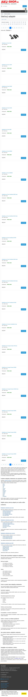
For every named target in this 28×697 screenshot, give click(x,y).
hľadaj (24, 6)
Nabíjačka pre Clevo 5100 (6, 43)
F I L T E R (4, 19)
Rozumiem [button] (24, 693)
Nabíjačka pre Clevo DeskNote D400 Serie (9, 194)
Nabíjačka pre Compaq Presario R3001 (9, 410)
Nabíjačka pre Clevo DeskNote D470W (9, 237)
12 (16, 27)
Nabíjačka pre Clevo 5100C (7, 64)
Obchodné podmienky (5, 683)
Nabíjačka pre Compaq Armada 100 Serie (9, 345)
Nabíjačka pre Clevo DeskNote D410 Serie (9, 216)
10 (12, 27)
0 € (23, 9)
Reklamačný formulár (4, 685)
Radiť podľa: (3, 30)
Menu (2, 11)
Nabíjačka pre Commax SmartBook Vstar (9, 324)
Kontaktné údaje (4, 687)
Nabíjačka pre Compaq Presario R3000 (9, 367)
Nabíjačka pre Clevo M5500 (7, 151)
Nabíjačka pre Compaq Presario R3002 (9, 432)
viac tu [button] (6, 695)
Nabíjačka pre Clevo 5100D (7, 86)
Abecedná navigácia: (5, 22)
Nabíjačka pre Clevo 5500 (6, 129)
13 (18, 27)
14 (21, 27)
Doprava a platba (4, 684)
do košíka (23, 71)
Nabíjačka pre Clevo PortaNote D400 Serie (10, 259)
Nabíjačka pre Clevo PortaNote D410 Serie (10, 280)
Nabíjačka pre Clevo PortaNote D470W (9, 302)
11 (14, 27)
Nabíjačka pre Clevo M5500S (7, 172)
